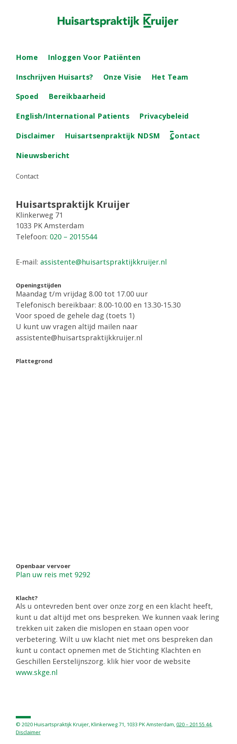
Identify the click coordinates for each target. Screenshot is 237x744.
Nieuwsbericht (43, 155)
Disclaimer (35, 135)
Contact (185, 135)
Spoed (27, 96)
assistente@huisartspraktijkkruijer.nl (103, 262)
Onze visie (122, 77)
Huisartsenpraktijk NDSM (112, 135)
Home (27, 57)
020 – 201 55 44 (193, 724)
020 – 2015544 (73, 236)
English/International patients (72, 116)
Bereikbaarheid (77, 96)
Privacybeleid (164, 116)
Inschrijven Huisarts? (54, 77)
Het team (169, 77)
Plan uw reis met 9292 (53, 574)
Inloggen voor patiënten (94, 57)
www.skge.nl (37, 672)
